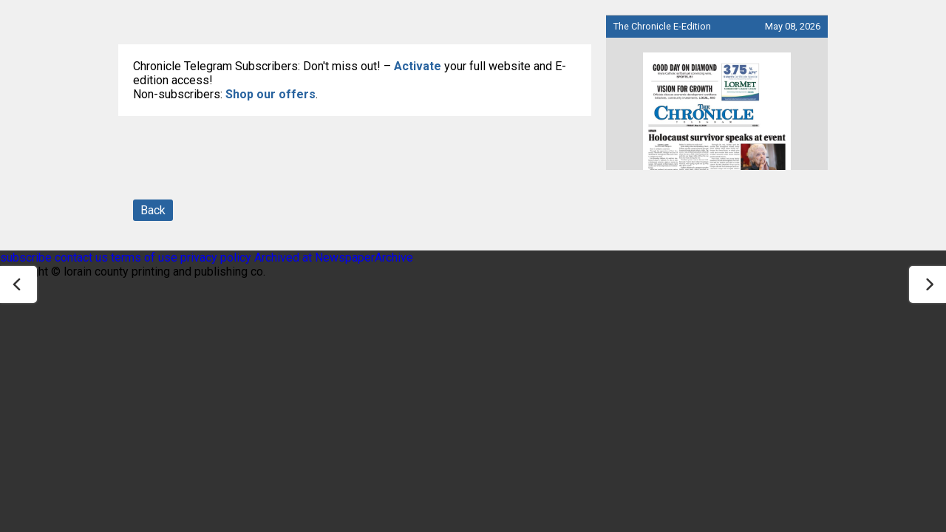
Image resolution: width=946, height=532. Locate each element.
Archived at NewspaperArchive (333, 257)
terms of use (145, 257)
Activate (417, 66)
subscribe (26, 257)
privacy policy (215, 257)
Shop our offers (270, 94)
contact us (81, 257)
